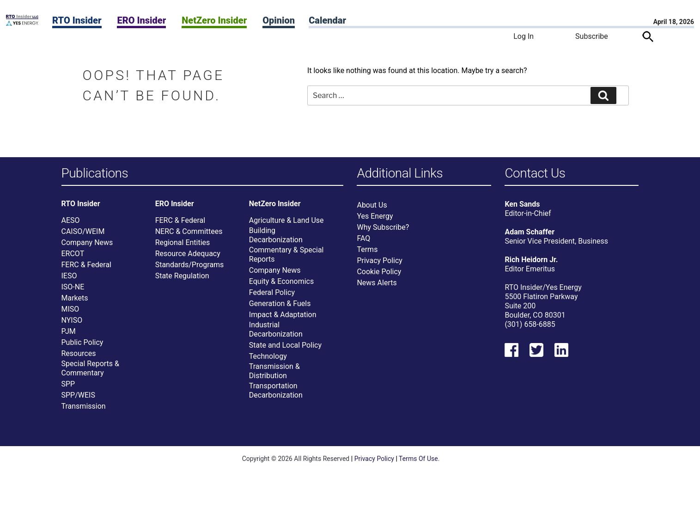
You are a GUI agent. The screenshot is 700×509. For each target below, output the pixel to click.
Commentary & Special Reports (286, 254)
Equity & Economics (281, 281)
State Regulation (182, 275)
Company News (87, 242)
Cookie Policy (379, 271)
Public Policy (82, 342)
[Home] (22, 23)
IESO (69, 275)
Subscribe (591, 36)
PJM (68, 331)
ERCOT (73, 253)
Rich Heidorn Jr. (531, 259)
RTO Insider (77, 20)
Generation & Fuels (280, 303)
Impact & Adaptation (283, 314)
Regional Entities (182, 242)
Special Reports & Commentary (90, 368)
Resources (78, 353)
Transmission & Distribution (274, 371)
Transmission (83, 406)
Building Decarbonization (276, 235)
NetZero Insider (214, 20)
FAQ (363, 238)
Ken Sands (522, 204)
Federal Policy (272, 292)
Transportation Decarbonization (276, 390)
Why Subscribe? (383, 227)
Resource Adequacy (187, 253)
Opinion (278, 20)
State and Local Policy (285, 345)
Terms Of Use (418, 458)
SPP (68, 384)
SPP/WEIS (78, 395)
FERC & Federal (86, 264)
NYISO (72, 320)
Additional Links (400, 173)
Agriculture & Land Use (286, 220)
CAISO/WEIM (83, 231)
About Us (372, 205)
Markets (74, 298)
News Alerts (376, 282)
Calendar (327, 20)
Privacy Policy (379, 260)
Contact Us (535, 173)
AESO (70, 220)
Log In (523, 36)
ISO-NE (73, 286)
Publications (94, 173)
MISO (70, 309)
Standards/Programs (189, 264)
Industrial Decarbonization (276, 329)
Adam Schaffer (529, 231)
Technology (268, 356)
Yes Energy (375, 216)
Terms (367, 249)
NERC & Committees (189, 231)
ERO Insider (141, 20)
